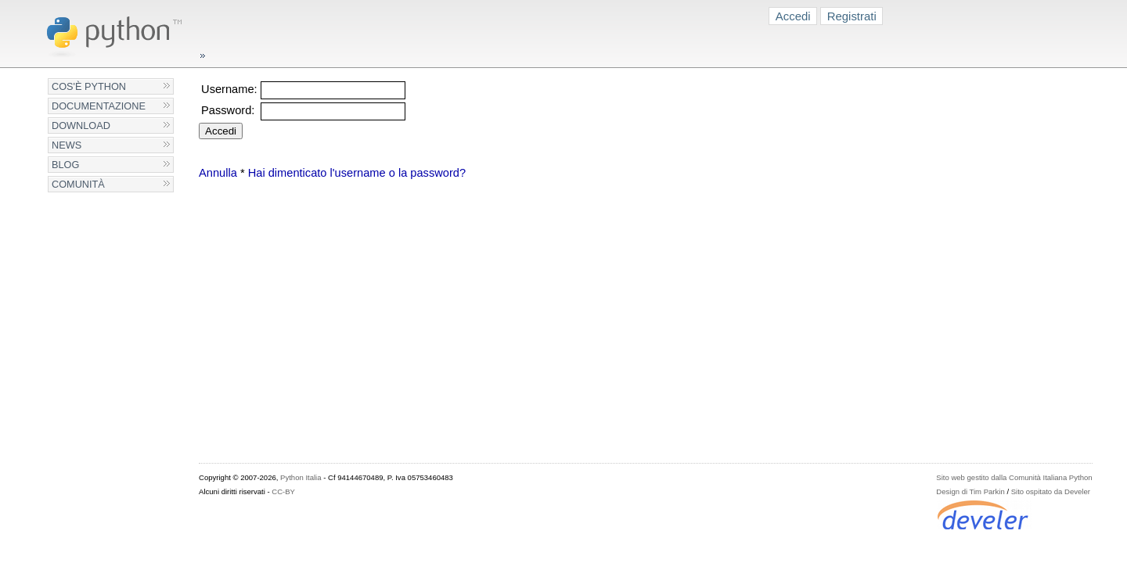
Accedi (793, 16)
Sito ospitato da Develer (1050, 491)
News (66, 145)
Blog (65, 164)
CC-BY (283, 491)
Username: (229, 89)
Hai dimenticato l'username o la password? (357, 173)
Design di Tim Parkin (970, 491)
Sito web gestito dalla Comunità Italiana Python (1014, 477)
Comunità (78, 184)
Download (81, 125)
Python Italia (300, 477)
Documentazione (99, 106)
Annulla (218, 173)
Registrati (852, 16)
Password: (227, 110)
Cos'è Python (89, 86)
